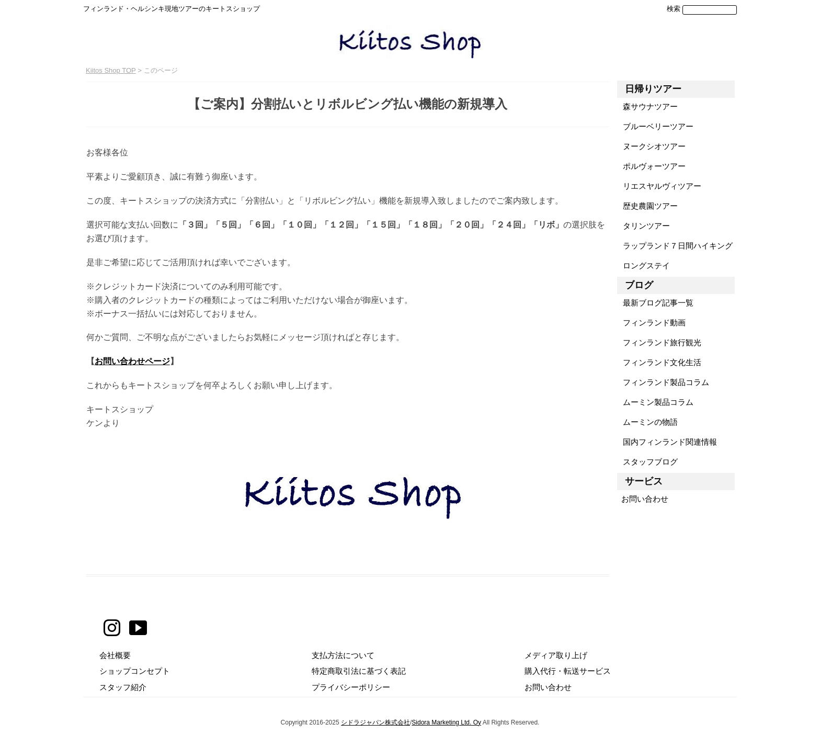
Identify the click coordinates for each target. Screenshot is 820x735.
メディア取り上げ (556, 655)
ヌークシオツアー (651, 146)
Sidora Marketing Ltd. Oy (446, 722)
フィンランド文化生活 (659, 362)
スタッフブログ (647, 461)
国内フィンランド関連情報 (667, 441)
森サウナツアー (647, 106)
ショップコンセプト (134, 670)
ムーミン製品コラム (655, 402)
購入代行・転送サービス (568, 670)
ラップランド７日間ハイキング (675, 245)
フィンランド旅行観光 (659, 342)
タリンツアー (643, 225)
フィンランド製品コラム (663, 382)
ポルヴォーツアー (651, 166)
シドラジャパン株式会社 (375, 722)
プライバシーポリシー (351, 687)
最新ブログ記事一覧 (655, 302)
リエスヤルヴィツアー (659, 186)
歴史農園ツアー (647, 205)
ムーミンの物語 (647, 421)
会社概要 (115, 655)
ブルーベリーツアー (655, 126)
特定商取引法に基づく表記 (359, 670)
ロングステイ (643, 265)
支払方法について (343, 655)
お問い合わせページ (132, 361)
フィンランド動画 (651, 322)
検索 (673, 9)
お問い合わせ (642, 498)
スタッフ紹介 (122, 687)
